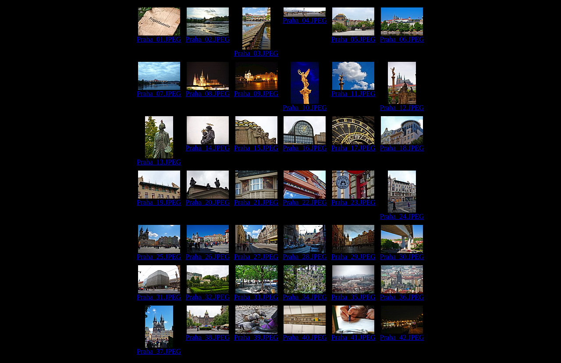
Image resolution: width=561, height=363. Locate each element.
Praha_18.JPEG (402, 145)
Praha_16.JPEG (305, 145)
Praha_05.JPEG (353, 36)
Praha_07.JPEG (159, 90)
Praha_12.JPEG (402, 104)
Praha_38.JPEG (207, 334)
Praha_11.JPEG (353, 90)
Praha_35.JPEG (353, 294)
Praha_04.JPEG (305, 17)
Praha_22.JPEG (305, 199)
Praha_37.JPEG (159, 348)
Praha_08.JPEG (207, 90)
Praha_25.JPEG (159, 253)
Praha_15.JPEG (256, 145)
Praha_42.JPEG (402, 334)
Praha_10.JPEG (305, 104)
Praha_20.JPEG (207, 199)
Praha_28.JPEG (305, 253)
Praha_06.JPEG (402, 36)
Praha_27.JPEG (256, 253)
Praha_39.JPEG (256, 334)
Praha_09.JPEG (256, 90)
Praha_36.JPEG (402, 294)
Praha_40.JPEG (305, 334)
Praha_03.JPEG (256, 50)
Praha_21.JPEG (256, 199)
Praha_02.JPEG (207, 36)
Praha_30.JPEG (402, 253)
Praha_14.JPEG (207, 145)
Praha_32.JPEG (207, 294)
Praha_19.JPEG (159, 199)
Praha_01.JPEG (159, 36)
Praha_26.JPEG (207, 253)
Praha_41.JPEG (353, 334)
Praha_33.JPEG (256, 294)
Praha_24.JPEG (402, 213)
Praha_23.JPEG (353, 199)
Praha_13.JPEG (159, 159)
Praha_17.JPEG (353, 145)
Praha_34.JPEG (305, 294)
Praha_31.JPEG (159, 294)
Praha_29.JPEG (353, 253)
